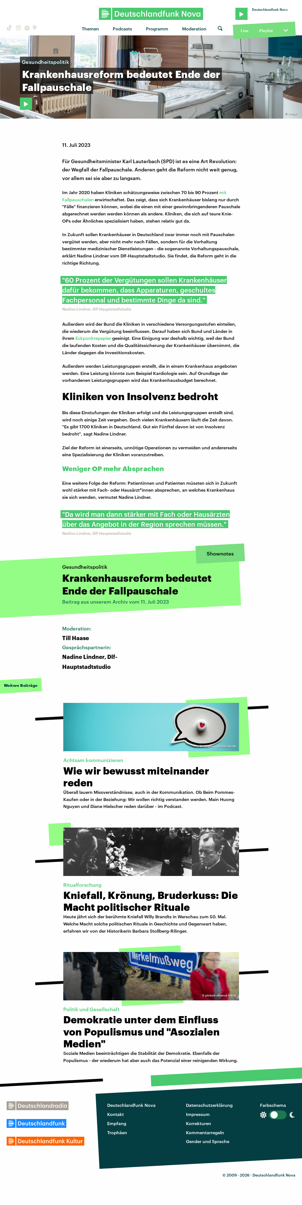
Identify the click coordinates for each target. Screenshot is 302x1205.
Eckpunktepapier (93, 338)
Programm (157, 28)
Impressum (198, 1114)
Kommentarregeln (205, 1132)
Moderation (194, 28)
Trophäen (117, 1132)
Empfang (116, 1123)
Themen (90, 28)
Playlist (266, 30)
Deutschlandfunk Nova (131, 1105)
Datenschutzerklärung (209, 1105)
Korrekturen (198, 1123)
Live (244, 30)
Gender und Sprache (207, 1141)
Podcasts (122, 28)
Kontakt (115, 1114)
